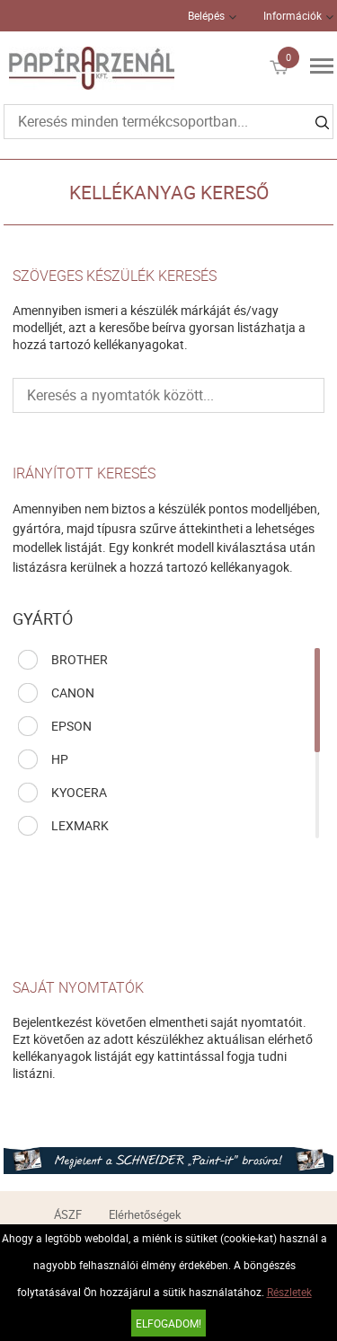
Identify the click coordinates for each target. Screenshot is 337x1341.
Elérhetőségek (145, 1214)
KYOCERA (79, 792)
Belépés (206, 15)
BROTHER (79, 659)
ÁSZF (68, 1214)
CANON (72, 692)
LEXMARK (80, 825)
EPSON (71, 725)
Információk (292, 15)
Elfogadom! (168, 1323)
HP (59, 758)
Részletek (289, 1291)
